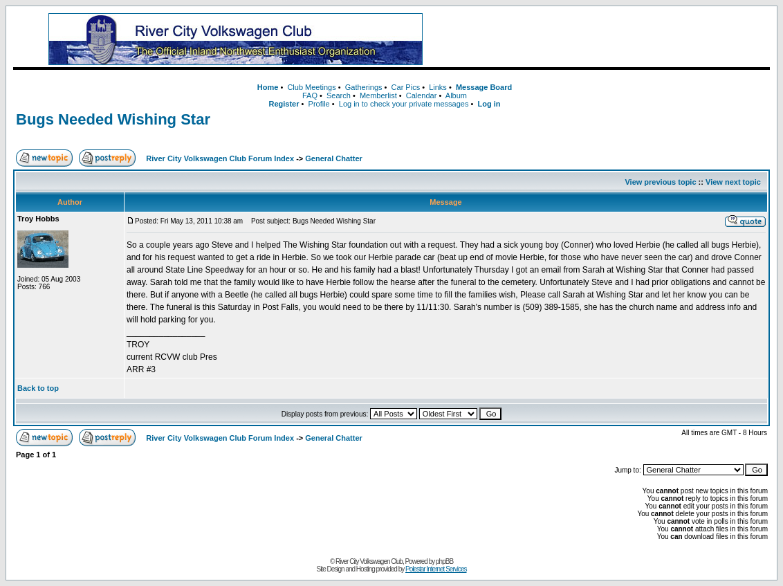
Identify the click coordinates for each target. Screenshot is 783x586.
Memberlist (378, 95)
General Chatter (333, 158)
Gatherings (364, 87)
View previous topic (660, 182)
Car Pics (406, 87)
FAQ (309, 95)
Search (338, 95)
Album (456, 95)
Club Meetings (311, 87)
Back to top (38, 388)
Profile (319, 104)
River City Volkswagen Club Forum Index (220, 158)
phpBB (444, 561)
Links (438, 87)
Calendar (421, 95)
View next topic (733, 182)
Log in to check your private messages (404, 104)
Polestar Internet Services (436, 569)
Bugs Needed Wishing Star (113, 119)
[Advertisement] (608, 39)
